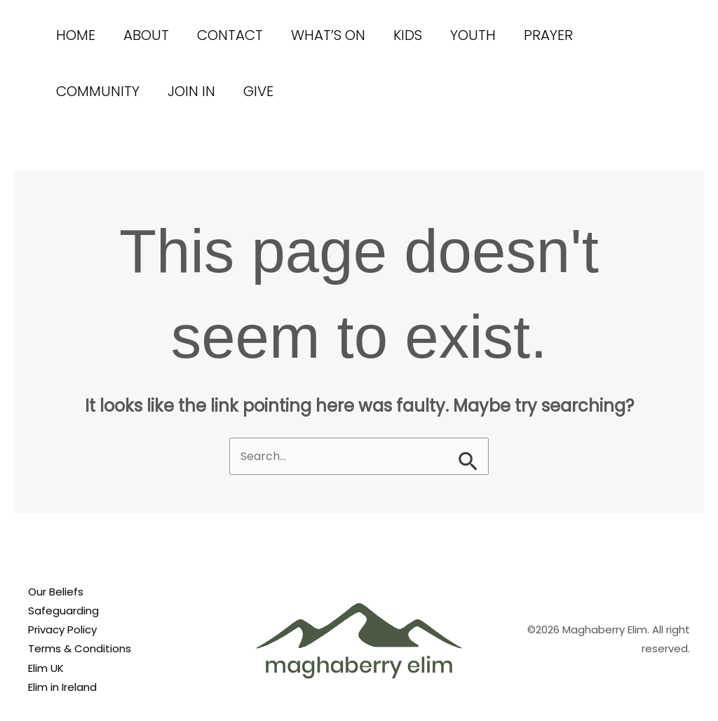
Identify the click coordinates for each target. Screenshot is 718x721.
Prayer (548, 35)
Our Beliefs (55, 591)
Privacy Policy (62, 629)
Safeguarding (63, 610)
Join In (191, 91)
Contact (230, 35)
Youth (473, 35)
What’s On (328, 35)
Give (258, 91)
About (146, 35)
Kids (407, 35)
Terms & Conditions (79, 648)
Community (98, 91)
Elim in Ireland (62, 687)
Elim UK (46, 668)
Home (75, 35)
